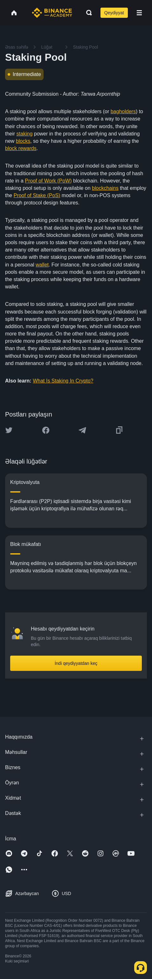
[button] (139, 13)
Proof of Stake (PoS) (37, 195)
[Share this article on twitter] (9, 430)
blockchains (105, 188)
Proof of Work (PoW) (48, 180)
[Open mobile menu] (139, 12)
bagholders (123, 111)
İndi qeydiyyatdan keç (76, 663)
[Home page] (52, 13)
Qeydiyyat (114, 12)
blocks (23, 141)
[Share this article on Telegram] (82, 430)
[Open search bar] (87, 12)
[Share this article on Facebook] (46, 430)
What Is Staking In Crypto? (63, 380)
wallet (42, 264)
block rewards (21, 148)
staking (25, 133)
